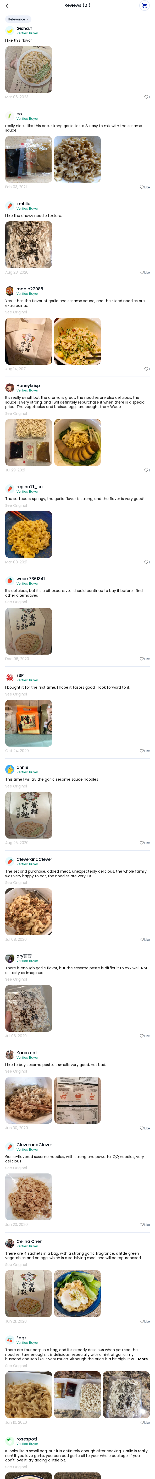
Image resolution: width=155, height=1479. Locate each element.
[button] (144, 5)
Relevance (18, 19)
